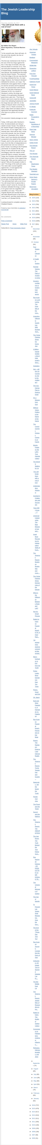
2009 (34, 1128)
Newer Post (5, 224)
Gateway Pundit (35, 81)
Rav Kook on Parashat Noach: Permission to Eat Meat (36, 728)
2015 (34, 1108)
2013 (34, 1115)
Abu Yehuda (33, 49)
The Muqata (33, 153)
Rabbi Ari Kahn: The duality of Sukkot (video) (36, 1019)
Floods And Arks (35, 799)
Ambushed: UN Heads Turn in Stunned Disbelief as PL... (36, 969)
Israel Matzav (34, 90)
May (35, 1081)
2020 (34, 214)
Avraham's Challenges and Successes (36, 500)
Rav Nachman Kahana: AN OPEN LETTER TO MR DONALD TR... (36, 868)
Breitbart (32, 57)
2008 (34, 1131)
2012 (34, 1118)
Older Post (23, 224)
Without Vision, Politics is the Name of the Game (36, 414)
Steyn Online (34, 140)
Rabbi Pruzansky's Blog (34, 117)
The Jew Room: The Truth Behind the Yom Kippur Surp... (36, 845)
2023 (34, 204)
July (35, 1074)
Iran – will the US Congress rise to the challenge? (36, 375)
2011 (34, 1122)
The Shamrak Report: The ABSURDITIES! (36, 826)
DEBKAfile (33, 65)
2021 (34, 211)
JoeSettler (33, 101)
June (35, 1077)
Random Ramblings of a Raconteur (35, 124)
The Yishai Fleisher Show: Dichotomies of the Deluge (36, 582)
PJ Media (33, 106)
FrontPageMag (34, 79)
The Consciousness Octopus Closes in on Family (36, 433)
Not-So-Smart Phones (36, 614)
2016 (34, 1105)
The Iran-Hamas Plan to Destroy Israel (36, 390)
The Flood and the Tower (36, 807)
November (36, 237)
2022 (34, 207)
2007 (34, 1135)
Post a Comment (6, 221)
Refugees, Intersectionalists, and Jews (36, 1052)
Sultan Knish (34, 143)
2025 (34, 198)
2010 (34, 1125)
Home (14, 224)
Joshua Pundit (34, 104)
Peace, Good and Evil (36, 692)
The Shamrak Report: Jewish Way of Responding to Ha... (36, 1000)
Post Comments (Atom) (17, 228)
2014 (34, 1112)
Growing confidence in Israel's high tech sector (36, 287)
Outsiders (36, 366)
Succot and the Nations (36, 814)
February (36, 1093)
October (36, 242)
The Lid (32, 151)
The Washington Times (34, 164)
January (36, 1098)
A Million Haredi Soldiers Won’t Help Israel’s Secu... (36, 355)
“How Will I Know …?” (36, 510)
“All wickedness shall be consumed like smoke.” (36, 646)
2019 (34, 217)
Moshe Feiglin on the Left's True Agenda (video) (36, 451)
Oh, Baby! (36, 697)
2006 (34, 1138)
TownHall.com (34, 174)
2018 (34, 221)
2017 (34, 224)
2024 (34, 201)
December (36, 229)
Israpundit (33, 98)
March (36, 1087)
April (35, 1084)
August (36, 1069)
